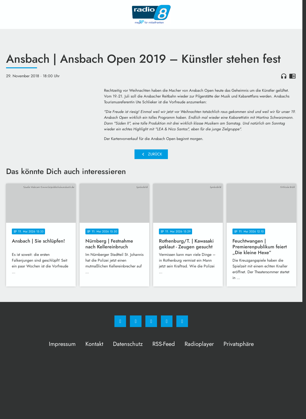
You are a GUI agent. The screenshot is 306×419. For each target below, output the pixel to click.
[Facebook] (120, 321)
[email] (182, 321)
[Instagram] (136, 321)
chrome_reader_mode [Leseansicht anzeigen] (292, 76)
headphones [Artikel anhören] (283, 76)
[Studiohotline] (166, 321)
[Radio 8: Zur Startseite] (151, 14)
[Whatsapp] (151, 321)
